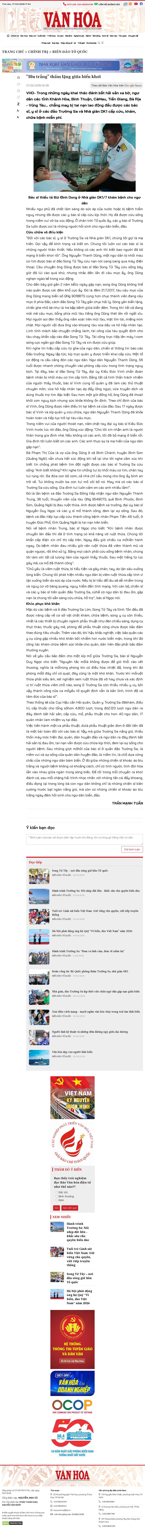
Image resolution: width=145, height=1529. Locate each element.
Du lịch (60, 35)
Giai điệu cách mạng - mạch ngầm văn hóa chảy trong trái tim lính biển (96, 1011)
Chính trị (15, 35)
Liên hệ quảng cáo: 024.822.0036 (67, 1514)
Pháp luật (46, 43)
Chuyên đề (133, 35)
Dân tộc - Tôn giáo (118, 35)
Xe (75, 43)
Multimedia (91, 43)
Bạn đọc (55, 43)
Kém (60, 1200)
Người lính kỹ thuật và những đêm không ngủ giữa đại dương (90, 1031)
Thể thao (51, 35)
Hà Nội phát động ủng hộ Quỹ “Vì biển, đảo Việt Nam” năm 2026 (92, 931)
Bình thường (65, 1196)
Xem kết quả (70, 1207)
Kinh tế (105, 35)
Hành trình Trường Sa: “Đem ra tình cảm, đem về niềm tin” (88, 951)
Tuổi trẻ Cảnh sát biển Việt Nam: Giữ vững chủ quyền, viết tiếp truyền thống (95, 913)
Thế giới (81, 43)
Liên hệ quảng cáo (107, 4)
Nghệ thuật (79, 35)
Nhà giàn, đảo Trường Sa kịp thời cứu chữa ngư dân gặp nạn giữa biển (96, 991)
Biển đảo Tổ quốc (61, 875)
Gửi (56, 1207)
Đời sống (97, 35)
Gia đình (68, 35)
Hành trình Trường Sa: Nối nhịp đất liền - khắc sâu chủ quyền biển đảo (96, 890)
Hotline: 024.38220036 (78, 4)
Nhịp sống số (66, 43)
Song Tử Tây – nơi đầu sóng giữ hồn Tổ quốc (80, 870)
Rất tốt (62, 1192)
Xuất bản (42, 35)
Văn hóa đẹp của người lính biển (72, 1052)
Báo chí (32, 35)
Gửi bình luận (132, 849)
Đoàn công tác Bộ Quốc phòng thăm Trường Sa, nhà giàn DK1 (90, 971)
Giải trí (88, 35)
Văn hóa (24, 35)
